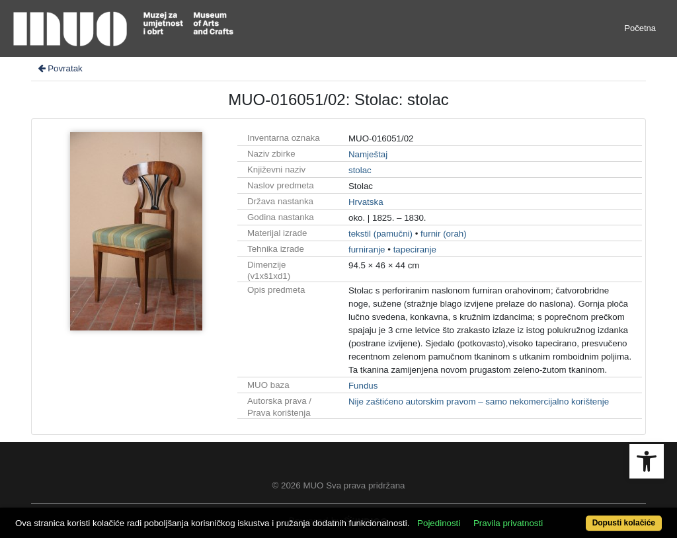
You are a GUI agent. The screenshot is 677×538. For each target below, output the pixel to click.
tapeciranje (414, 249)
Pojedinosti (438, 523)
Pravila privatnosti (508, 523)
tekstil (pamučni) (380, 234)
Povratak (59, 68)
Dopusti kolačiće (623, 522)
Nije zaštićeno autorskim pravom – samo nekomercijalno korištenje (478, 401)
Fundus (363, 386)
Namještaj (367, 154)
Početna (640, 28)
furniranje (366, 249)
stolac (360, 170)
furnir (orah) (443, 234)
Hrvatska (365, 202)
